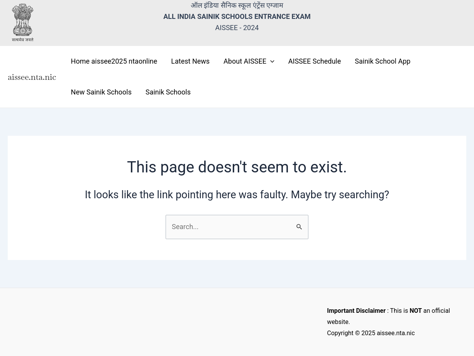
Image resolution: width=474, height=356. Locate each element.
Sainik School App (382, 61)
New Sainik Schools (101, 92)
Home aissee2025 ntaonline (114, 61)
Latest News (190, 61)
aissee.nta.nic (32, 76)
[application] (270, 61)
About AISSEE (248, 61)
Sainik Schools (168, 92)
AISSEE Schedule (314, 61)
